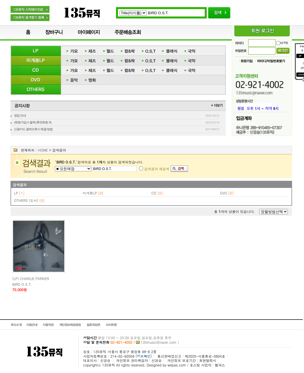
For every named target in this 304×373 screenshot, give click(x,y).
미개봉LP (90, 192)
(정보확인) (143, 356)
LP (16, 192)
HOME (43, 150)
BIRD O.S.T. (22, 284)
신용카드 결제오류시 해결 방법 (33, 129)
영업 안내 (20, 115)
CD (153, 192)
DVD (223, 192)
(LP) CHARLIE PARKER (30, 278)
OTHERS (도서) (26, 200)
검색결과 (19, 184)
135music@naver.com (159, 342)
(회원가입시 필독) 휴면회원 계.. (33, 122)
